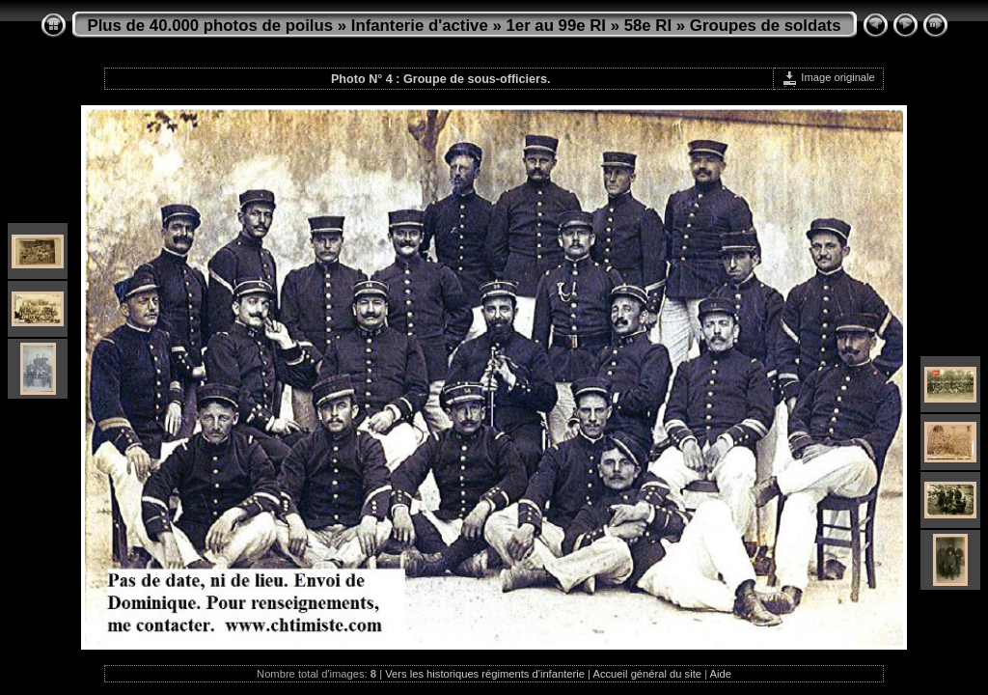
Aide (720, 674)
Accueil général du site (646, 674)
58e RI (648, 25)
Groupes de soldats (765, 25)
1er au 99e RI (556, 25)
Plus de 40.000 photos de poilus (211, 25)
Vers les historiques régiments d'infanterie (485, 674)
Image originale (828, 77)
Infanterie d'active (419, 25)
